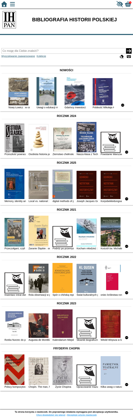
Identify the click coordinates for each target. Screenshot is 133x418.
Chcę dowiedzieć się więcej (50, 415)
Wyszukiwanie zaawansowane (18, 56)
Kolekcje (41, 56)
